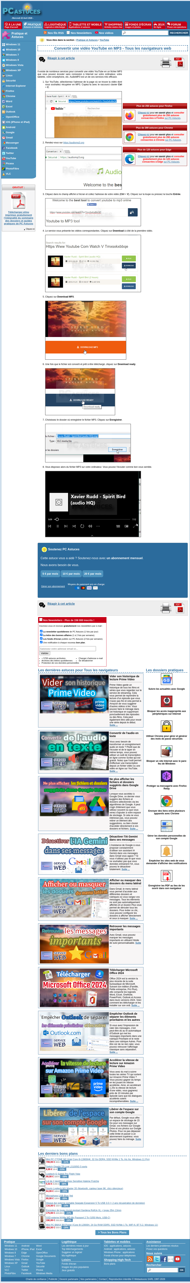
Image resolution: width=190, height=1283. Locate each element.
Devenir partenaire (68, 1279)
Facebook (26, 1273)
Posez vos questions (156, 1249)
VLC (7, 1270)
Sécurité (40, 1266)
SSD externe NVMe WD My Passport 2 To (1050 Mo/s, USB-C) (78, 1217)
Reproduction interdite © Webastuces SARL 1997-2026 (137, 1279)
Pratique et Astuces (19, 35)
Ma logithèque (69, 1255)
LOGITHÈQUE (55, 25)
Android (25, 1245)
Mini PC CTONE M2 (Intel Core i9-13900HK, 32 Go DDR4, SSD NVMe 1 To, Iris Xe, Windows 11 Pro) (98, 1159)
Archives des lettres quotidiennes (57, 660)
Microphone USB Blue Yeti (59, 1195)
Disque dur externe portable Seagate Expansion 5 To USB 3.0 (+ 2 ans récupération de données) (95, 1203)
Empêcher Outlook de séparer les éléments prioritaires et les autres (125, 1016)
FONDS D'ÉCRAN (138, 25)
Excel (39, 1249)
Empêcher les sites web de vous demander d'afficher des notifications (166, 862)
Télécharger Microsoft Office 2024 (124, 971)
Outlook (25, 1266)
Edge (24, 1252)
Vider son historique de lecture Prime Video (124, 678)
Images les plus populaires (75, 1267)
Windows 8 (10, 1252)
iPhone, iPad (27, 1249)
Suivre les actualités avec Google (166, 689)
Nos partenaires (88, 1279)
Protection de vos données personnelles (60, 663)
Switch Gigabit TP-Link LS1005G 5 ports (66, 1166)
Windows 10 (11, 1249)
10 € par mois (71, 573)
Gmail (24, 1263)
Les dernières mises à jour (75, 1245)
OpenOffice (42, 1252)
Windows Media (44, 1273)
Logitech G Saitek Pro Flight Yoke (63, 1174)
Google (39, 1259)
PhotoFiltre (10, 1273)
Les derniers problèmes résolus (162, 1245)
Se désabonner (86, 660)
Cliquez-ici (29, 229)
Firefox (25, 1259)
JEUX (159, 25)
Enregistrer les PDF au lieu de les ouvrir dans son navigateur (166, 887)
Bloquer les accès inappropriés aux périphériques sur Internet (166, 712)
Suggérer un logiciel (72, 1252)
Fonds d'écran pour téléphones (120, 1255)
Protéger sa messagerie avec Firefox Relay (167, 787)
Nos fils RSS (56, 33)
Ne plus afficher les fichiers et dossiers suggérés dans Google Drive (124, 784)
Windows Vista (12, 1259)
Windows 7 (10, 1256)
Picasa (39, 1270)
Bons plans (109, 1263)
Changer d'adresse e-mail (91, 658)
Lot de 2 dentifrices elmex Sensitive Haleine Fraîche (72, 1181)
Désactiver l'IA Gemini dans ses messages (124, 838)
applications (116, 1245)
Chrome (25, 1256)
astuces (127, 1245)
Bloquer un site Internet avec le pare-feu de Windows (167, 762)
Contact (103, 1279)
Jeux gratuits (68, 1270)
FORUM (176, 25)
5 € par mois (50, 573)
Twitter (24, 1270)
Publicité (52, 1279)
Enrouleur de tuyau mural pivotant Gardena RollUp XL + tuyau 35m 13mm (83, 1210)
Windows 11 (11, 1245)
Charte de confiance (36, 1279)
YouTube (40, 1263)
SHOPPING (113, 25)
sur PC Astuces (172, 118)
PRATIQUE (33, 25)
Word (38, 1245)
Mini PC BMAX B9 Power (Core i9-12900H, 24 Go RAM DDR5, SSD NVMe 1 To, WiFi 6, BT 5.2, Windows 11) (102, 1225)
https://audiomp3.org (73, 142)
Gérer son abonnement (53, 586)
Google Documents (46, 1256)
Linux (7, 1266)
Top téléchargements (72, 1249)
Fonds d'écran (69, 1263)
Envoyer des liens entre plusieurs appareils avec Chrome (166, 812)
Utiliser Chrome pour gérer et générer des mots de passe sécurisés (166, 737)
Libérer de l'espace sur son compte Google (124, 1111)
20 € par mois (93, 573)
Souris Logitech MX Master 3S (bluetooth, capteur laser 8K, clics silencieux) (84, 1188)
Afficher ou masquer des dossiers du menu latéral (125, 882)
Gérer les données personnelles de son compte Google (166, 837)
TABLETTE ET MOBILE (85, 25)
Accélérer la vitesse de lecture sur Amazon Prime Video (124, 1063)
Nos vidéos (106, 33)
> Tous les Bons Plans (112, 1232)
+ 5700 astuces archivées (54, 658)
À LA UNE (13, 25)
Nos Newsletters (81, 33)
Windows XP (11, 1263)
